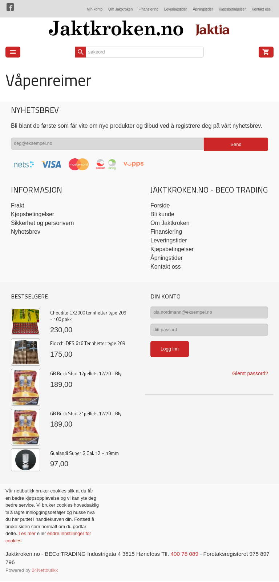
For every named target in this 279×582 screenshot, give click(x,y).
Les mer (28, 533)
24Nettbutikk (45, 571)
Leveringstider (175, 9)
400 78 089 (193, 554)
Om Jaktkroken (120, 9)
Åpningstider (203, 9)
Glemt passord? (250, 377)
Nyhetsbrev (25, 232)
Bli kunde (162, 214)
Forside (160, 205)
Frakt (17, 205)
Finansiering (148, 9)
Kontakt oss (261, 9)
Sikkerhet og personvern (42, 223)
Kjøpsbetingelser (232, 9)
